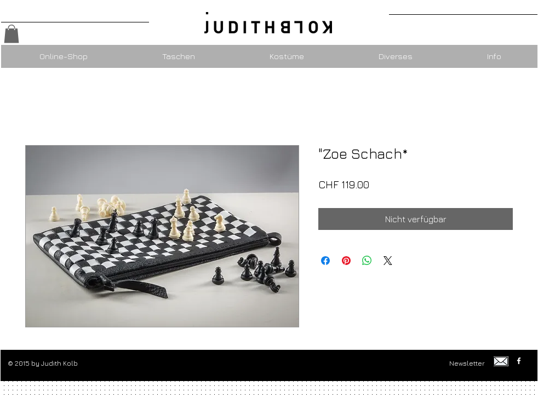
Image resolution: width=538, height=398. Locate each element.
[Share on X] (387, 260)
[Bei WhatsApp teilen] (367, 260)
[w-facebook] (518, 360)
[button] (11, 34)
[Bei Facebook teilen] (325, 260)
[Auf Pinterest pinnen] (346, 260)
